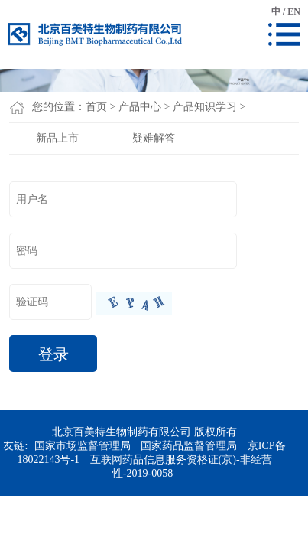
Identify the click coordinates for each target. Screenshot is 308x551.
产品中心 (139, 106)
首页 (96, 106)
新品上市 (57, 138)
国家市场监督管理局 (82, 446)
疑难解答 (153, 138)
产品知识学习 (205, 106)
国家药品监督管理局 (189, 446)
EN (293, 11)
